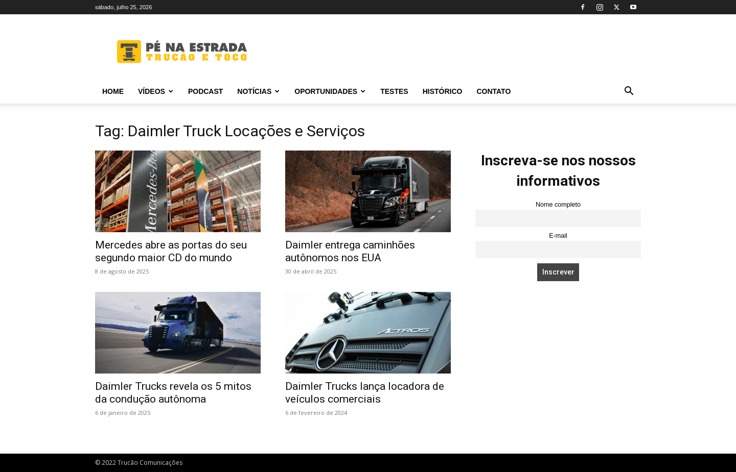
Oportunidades (329, 91)
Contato (493, 91)
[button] (628, 92)
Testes (394, 91)
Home (113, 91)
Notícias (258, 91)
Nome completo (558, 204)
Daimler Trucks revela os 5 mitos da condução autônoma (173, 392)
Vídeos (155, 91)
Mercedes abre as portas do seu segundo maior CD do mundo (171, 251)
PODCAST (205, 91)
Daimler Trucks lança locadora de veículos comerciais (364, 392)
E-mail (558, 235)
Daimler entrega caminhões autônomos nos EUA (350, 251)
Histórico (443, 91)
